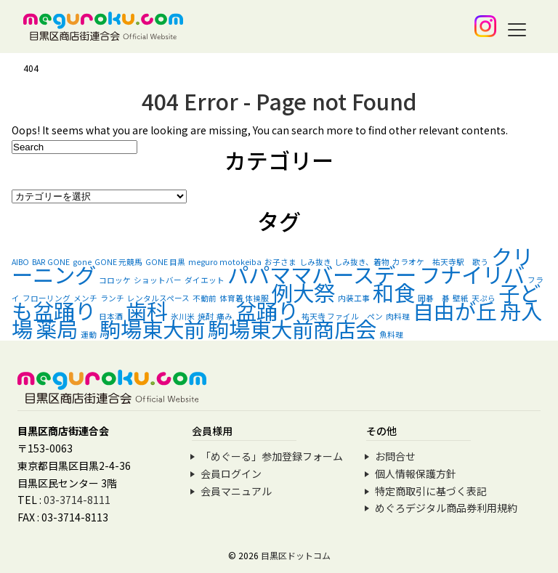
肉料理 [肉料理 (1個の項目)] (398, 316)
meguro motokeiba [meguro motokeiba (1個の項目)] (225, 261)
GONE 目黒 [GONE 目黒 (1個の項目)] (165, 261)
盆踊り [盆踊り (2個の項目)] (267, 310)
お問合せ (395, 456)
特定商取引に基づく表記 (431, 491)
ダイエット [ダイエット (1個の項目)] (205, 280)
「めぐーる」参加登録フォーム (272, 456)
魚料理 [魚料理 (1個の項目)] (391, 334)
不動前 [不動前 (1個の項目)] (205, 298)
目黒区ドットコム (296, 555)
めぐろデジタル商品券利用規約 (446, 507)
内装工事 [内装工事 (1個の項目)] (354, 298)
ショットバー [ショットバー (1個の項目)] (158, 280)
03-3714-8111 (77, 499)
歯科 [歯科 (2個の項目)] (147, 310)
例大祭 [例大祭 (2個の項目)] (303, 292)
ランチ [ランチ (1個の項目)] (112, 298)
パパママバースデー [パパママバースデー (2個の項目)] (321, 274)
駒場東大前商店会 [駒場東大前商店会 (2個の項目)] (292, 328)
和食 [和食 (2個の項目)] (394, 292)
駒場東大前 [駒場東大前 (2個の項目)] (152, 328)
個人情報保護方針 (415, 473)
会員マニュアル (236, 491)
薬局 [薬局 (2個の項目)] (57, 328)
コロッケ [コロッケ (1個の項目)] (115, 280)
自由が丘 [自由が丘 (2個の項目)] (455, 310)
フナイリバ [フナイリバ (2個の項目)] (472, 274)
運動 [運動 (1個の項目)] (89, 334)
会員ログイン (231, 473)
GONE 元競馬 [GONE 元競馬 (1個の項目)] (118, 261)
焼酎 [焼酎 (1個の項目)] (206, 316)
